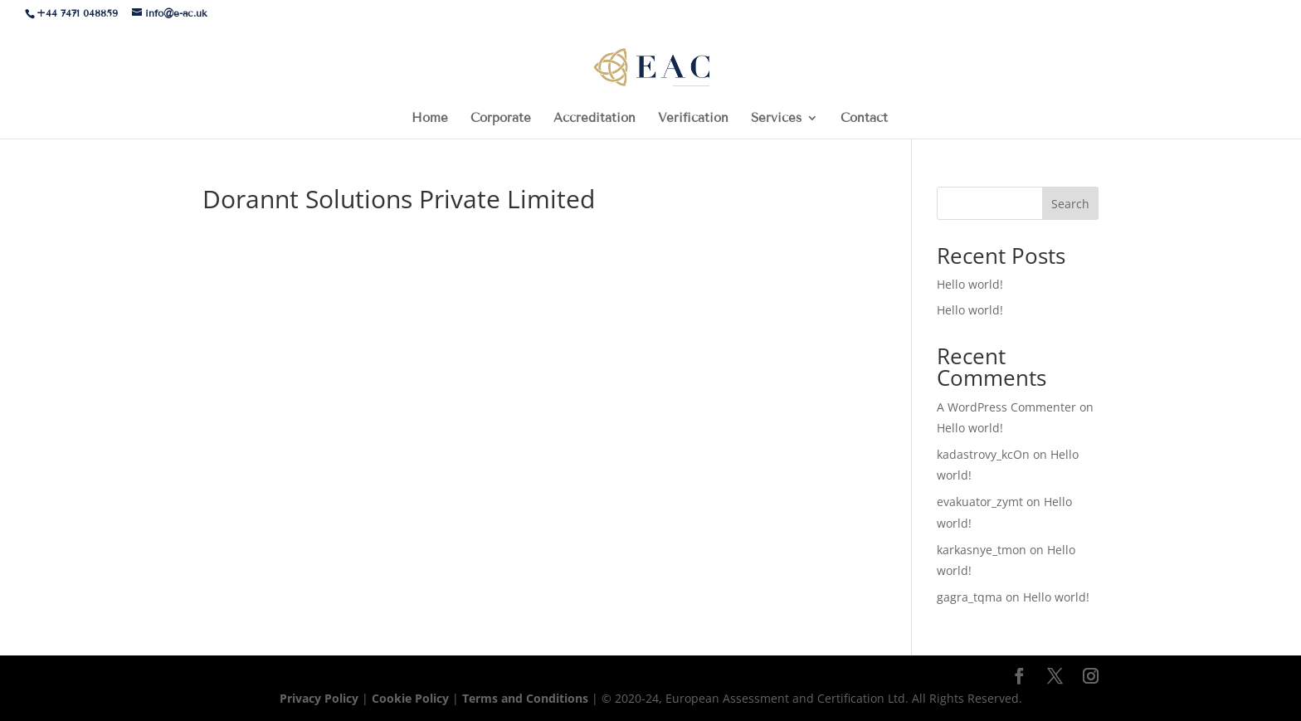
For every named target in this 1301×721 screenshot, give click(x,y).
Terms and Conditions (527, 698)
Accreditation (594, 118)
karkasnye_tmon (981, 550)
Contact (864, 118)
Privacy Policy (321, 698)
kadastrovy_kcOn (983, 454)
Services (776, 118)
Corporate (500, 118)
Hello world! (970, 284)
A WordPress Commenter (1006, 407)
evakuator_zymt (980, 501)
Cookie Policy (410, 698)
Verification (693, 118)
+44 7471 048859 (77, 13)
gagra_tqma (969, 597)
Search (1070, 204)
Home (430, 118)
